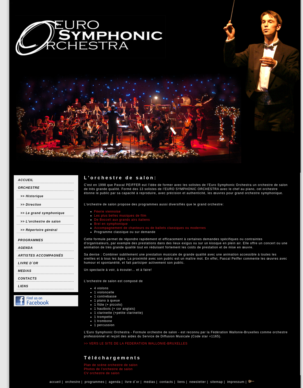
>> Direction (30, 204)
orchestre (72, 382)
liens (181, 382)
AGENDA (25, 248)
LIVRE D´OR (28, 263)
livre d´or (132, 382)
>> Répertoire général (38, 230)
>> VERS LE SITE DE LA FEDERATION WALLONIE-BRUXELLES (136, 343)
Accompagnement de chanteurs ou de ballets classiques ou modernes (150, 228)
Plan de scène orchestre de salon (110, 365)
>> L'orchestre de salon (40, 221)
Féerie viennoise (107, 211)
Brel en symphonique (111, 224)
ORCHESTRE (28, 188)
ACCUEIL (25, 180)
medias (149, 382)
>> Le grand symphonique (42, 213)
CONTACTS (27, 278)
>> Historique (31, 196)
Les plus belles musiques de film (120, 215)
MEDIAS (24, 271)
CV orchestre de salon (102, 373)
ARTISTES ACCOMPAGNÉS (40, 255)
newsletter (197, 382)
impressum (236, 382)
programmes (95, 382)
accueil (55, 382)
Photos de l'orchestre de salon (108, 369)
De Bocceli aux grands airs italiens (122, 219)
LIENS (23, 286)
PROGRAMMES (30, 240)
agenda (115, 382)
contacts (166, 382)
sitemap (216, 382)
